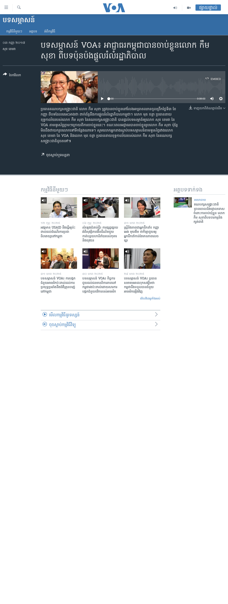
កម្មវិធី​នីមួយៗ (14, 31)
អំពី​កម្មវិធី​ (49, 31)
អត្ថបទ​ (33, 31)
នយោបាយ (200, 200)
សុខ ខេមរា (9, 49)
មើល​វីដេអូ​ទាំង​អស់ (150, 299)
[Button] (12, 75)
